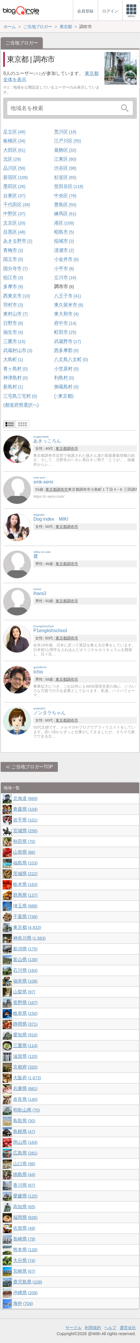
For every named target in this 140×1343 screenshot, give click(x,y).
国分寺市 (15, 268)
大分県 (24, 1260)
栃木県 (25, 884)
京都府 (25, 1067)
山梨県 (24, 991)
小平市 (64, 268)
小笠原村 (66, 368)
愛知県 (25, 1034)
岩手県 (25, 819)
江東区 (65, 159)
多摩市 (13, 286)
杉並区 (65, 177)
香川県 (24, 1185)
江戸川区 (67, 140)
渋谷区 (65, 168)
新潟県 (25, 948)
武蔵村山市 (17, 350)
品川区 (14, 168)
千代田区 (16, 204)
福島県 (25, 862)
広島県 (25, 1152)
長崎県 (24, 1238)
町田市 (65, 332)
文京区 (14, 222)
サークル (73, 1327)
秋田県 (24, 841)
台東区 (14, 195)
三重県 (25, 1045)
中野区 (14, 213)
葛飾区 (65, 150)
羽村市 (13, 304)
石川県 (25, 970)
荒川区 (65, 131)
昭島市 (64, 231)
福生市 (13, 332)
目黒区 (14, 231)
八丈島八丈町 (71, 359)
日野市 (13, 323)
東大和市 (66, 313)
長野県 (25, 1002)
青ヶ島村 (15, 368)
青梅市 (13, 250)
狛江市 (13, 277)
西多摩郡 (66, 350)
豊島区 (65, 204)
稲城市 (64, 240)
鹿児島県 (27, 1281)
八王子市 (67, 295)
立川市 (65, 277)
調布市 (64, 286)
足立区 (14, 131)
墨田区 (14, 186)
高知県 (24, 1206)
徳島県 (24, 1174)
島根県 (24, 1131)
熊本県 (25, 1249)
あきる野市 (17, 240)
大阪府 (27, 1077)
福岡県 (25, 1217)
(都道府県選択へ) (21, 404)
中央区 (65, 195)
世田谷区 (68, 186)
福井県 (25, 981)
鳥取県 (24, 1120)
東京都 (61, 448)
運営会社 (128, 1327)
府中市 (65, 323)
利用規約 (93, 1327)
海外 (23, 1303)
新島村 (13, 386)
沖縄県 (25, 1292)
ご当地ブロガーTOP (32, 766)
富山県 (25, 959)
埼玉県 (25, 905)
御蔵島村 (66, 386)
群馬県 (25, 895)
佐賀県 (24, 1228)
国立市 (13, 259)
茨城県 (25, 873)
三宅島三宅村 (20, 395)
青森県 (25, 809)
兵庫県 (25, 1088)
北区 (12, 159)
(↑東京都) (63, 395)
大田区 (14, 150)
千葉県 (25, 916)
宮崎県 (24, 1271)
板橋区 (14, 140)
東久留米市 (68, 304)
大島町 (13, 359)
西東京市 (16, 295)
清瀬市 (64, 250)
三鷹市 (14, 341)
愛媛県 (25, 1195)
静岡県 (25, 1024)
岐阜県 (25, 1013)
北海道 (25, 798)
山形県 (24, 852)
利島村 (64, 377)
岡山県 (25, 1142)
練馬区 (65, 213)
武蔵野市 (67, 341)
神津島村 (15, 377)
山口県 (24, 1163)
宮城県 (25, 830)
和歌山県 (26, 1110)
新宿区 (15, 177)
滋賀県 (25, 1056)
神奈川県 (29, 938)
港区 (64, 222)
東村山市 (15, 313)
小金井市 (66, 259)
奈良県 (25, 1099)
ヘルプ (110, 1327)
